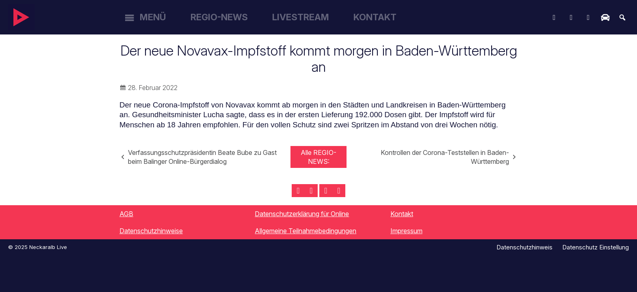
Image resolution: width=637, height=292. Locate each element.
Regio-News (219, 17)
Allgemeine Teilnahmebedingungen (305, 231)
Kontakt (374, 17)
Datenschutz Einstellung (595, 247)
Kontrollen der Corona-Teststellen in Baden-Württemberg (445, 156)
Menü (153, 17)
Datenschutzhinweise (151, 231)
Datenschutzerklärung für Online (302, 214)
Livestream (300, 17)
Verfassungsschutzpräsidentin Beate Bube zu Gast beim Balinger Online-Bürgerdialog (202, 156)
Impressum (406, 231)
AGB (126, 214)
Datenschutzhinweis (524, 247)
